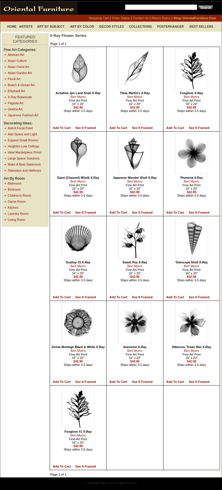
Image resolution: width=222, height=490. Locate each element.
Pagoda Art (15, 103)
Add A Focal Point (20, 128)
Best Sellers (201, 26)
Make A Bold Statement (24, 164)
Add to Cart (62, 128)
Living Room (16, 219)
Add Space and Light (22, 134)
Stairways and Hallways (24, 170)
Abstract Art (16, 54)
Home (12, 26)
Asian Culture (17, 60)
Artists (25, 26)
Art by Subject (50, 26)
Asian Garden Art (20, 73)
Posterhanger (170, 26)
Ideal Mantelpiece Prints (24, 152)
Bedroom (14, 189)
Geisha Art (15, 109)
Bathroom (15, 183)
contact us (140, 18)
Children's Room (19, 195)
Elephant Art (16, 91)
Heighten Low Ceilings (23, 146)
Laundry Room (18, 213)
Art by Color (82, 26)
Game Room (17, 201)
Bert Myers (78, 96)
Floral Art (14, 79)
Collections (140, 26)
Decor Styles (111, 26)
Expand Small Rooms (23, 140)
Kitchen (13, 207)
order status (121, 18)
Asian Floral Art (18, 67)
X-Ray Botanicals (20, 97)
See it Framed (85, 128)
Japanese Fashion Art (23, 115)
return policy (161, 18)
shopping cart (98, 18)
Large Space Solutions (24, 158)
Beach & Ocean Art (21, 85)
